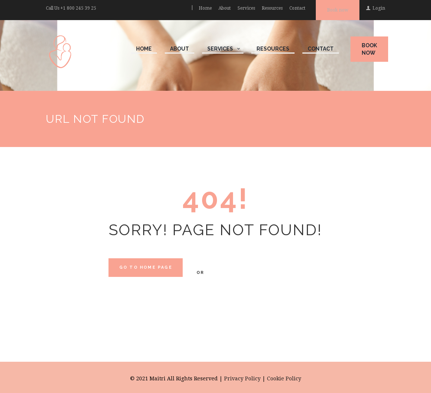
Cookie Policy (284, 378)
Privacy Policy (242, 378)
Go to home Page (145, 267)
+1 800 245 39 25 (78, 8)
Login (378, 8)
